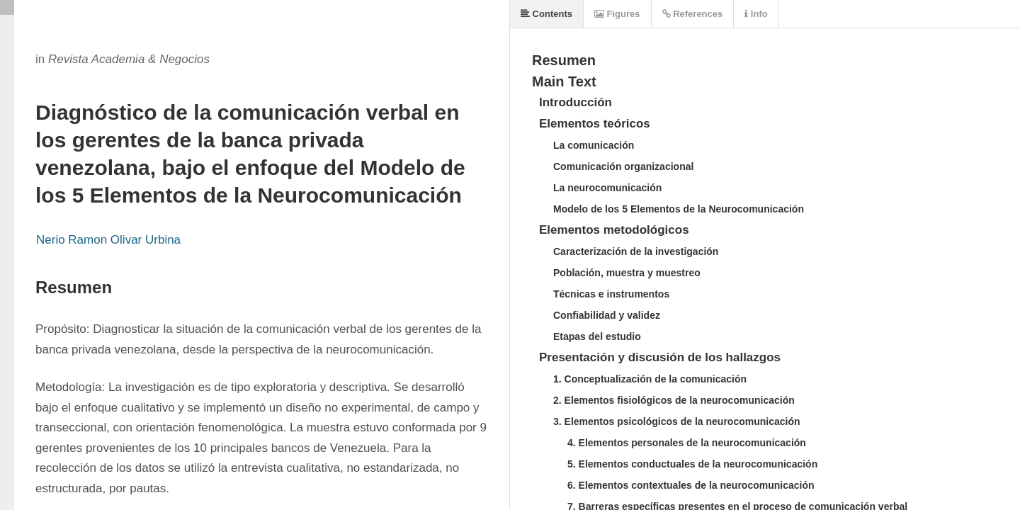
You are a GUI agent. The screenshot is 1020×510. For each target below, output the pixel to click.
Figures (617, 13)
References (692, 13)
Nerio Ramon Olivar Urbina (108, 239)
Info (755, 13)
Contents (546, 13)
